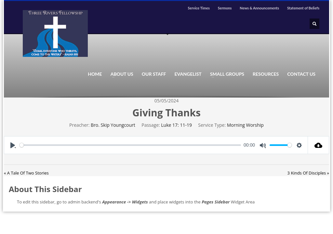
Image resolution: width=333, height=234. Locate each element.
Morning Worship (245, 125)
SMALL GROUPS (225, 74)
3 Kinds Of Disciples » (308, 173)
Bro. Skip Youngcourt (113, 125)
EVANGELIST (188, 74)
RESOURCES (266, 74)
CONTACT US (301, 74)
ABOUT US (120, 74)
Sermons (225, 8)
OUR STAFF (154, 74)
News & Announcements (259, 8)
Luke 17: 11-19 (176, 125)
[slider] (130, 145)
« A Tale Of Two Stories (26, 173)
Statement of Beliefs (303, 8)
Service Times (198, 8)
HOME (95, 74)
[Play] (12, 145)
